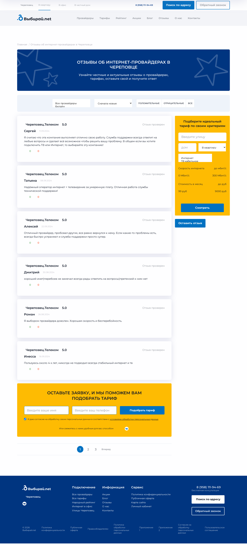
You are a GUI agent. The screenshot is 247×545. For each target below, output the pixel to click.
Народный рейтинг (82, 503)
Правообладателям (98, 530)
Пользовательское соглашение (215, 530)
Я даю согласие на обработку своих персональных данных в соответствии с (93, 419)
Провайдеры (85, 18)
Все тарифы (77, 499)
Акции (136, 18)
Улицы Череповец (82, 511)
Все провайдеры (71, 103)
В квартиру (44, 5)
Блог (150, 18)
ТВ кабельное (195, 161)
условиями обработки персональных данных (134, 419)
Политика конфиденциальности (151, 495)
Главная (22, 44)
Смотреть (202, 208)
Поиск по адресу (178, 5)
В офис (62, 5)
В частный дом (82, 5)
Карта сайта (138, 503)
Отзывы (164, 18)
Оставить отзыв (190, 223)
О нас (178, 18)
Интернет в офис (81, 507)
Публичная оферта (143, 499)
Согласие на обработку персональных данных (185, 530)
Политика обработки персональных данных (121, 530)
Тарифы (104, 18)
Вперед (107, 450)
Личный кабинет (141, 507)
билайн (71, 106)
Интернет (195, 158)
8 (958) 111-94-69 (142, 5)
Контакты (194, 18)
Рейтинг (121, 18)
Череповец (25, 5)
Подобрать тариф (142, 410)
